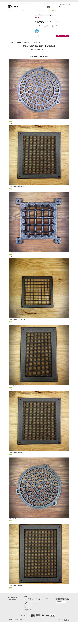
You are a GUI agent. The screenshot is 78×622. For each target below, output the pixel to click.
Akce (36, 601)
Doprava (26, 602)
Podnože (33, 10)
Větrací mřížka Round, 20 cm (16, 120)
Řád (25, 606)
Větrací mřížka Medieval (16, 253)
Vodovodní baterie (26, 10)
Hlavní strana (10, 13)
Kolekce (37, 602)
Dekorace (38, 10)
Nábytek (13, 10)
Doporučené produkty (39, 599)
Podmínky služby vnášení (29, 605)
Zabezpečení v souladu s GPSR (23, 42)
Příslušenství (43, 10)
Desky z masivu (19, 10)
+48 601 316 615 (67, 4)
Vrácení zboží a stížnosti (29, 601)
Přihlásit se (61, 2)
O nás (47, 599)
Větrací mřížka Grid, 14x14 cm (17, 319)
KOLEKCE (9, 10)
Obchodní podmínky (28, 598)
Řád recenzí (27, 603)
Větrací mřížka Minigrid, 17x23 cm (18, 585)
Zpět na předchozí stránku (65, 12)
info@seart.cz (12, 599)
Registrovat (68, 2)
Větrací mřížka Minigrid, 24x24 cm (18, 186)
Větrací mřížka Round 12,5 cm (17, 518)
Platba (26, 610)
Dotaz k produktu (37, 42)
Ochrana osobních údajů (29, 599)
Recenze (37, 603)
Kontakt (47, 598)
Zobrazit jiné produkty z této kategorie (38, 49)
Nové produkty (38, 598)
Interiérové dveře (58, 10)
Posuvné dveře (51, 10)
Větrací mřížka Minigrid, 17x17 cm (18, 452)
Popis (12, 42)
